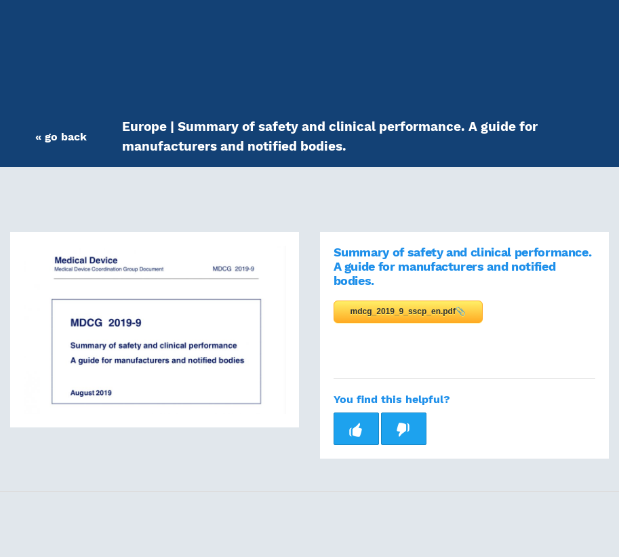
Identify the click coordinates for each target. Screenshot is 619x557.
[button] (61, 137)
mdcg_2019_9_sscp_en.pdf (403, 311)
